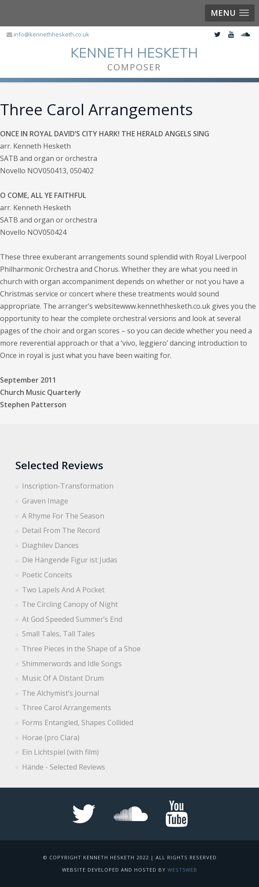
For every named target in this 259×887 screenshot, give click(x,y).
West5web (182, 869)
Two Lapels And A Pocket (63, 590)
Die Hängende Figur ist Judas (69, 560)
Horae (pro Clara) (51, 737)
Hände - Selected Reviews (63, 767)
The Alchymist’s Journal (60, 693)
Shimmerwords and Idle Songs (72, 663)
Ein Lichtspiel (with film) (60, 752)
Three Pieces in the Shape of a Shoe (81, 648)
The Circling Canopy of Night (70, 604)
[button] (230, 13)
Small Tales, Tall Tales (58, 634)
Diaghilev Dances (50, 545)
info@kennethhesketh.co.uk (51, 34)
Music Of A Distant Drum (63, 678)
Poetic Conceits (47, 575)
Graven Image (45, 501)
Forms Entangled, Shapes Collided (77, 722)
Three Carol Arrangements (66, 707)
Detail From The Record (61, 530)
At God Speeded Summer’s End (72, 619)
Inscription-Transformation (67, 486)
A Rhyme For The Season (63, 516)
